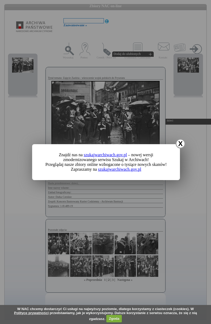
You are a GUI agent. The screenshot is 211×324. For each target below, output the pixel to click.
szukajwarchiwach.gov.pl (105, 154)
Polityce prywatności (31, 313)
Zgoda (114, 318)
